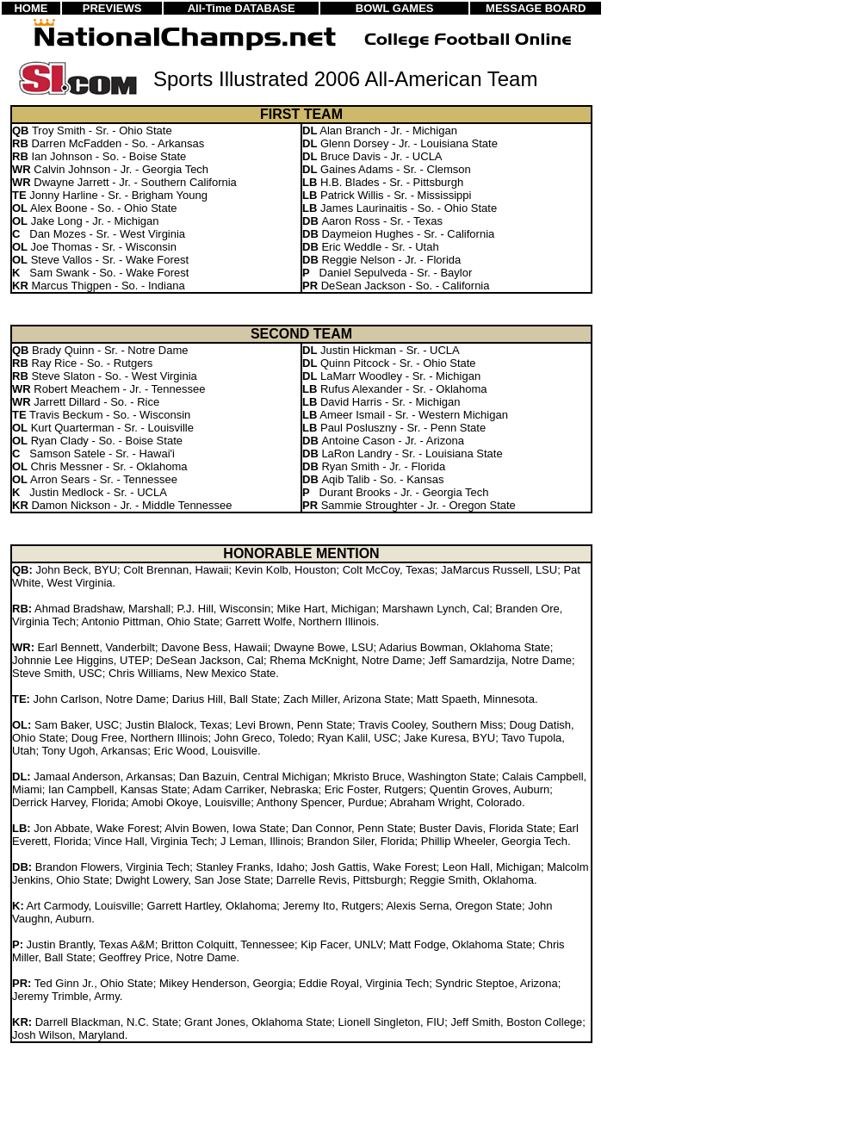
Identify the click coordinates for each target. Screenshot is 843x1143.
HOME (30, 8)
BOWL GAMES (395, 8)
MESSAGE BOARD (536, 8)
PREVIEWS (112, 8)
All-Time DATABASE (241, 8)
